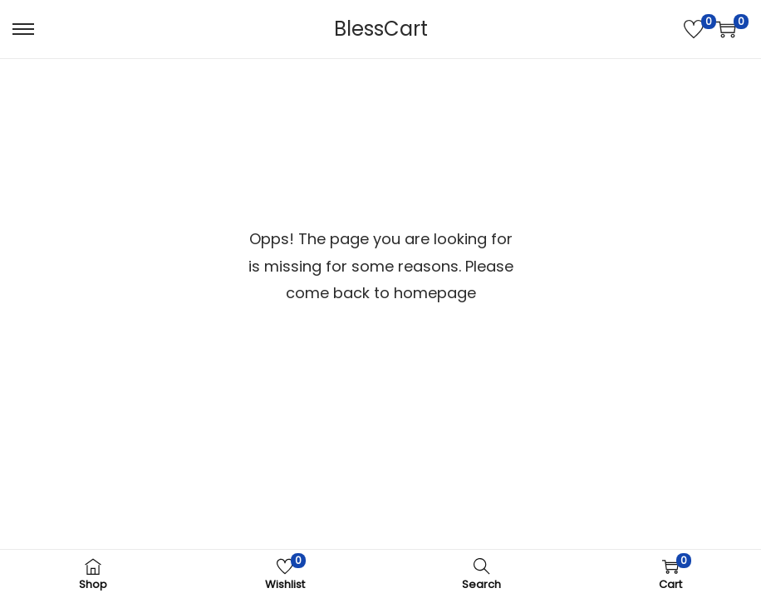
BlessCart (381, 28)
